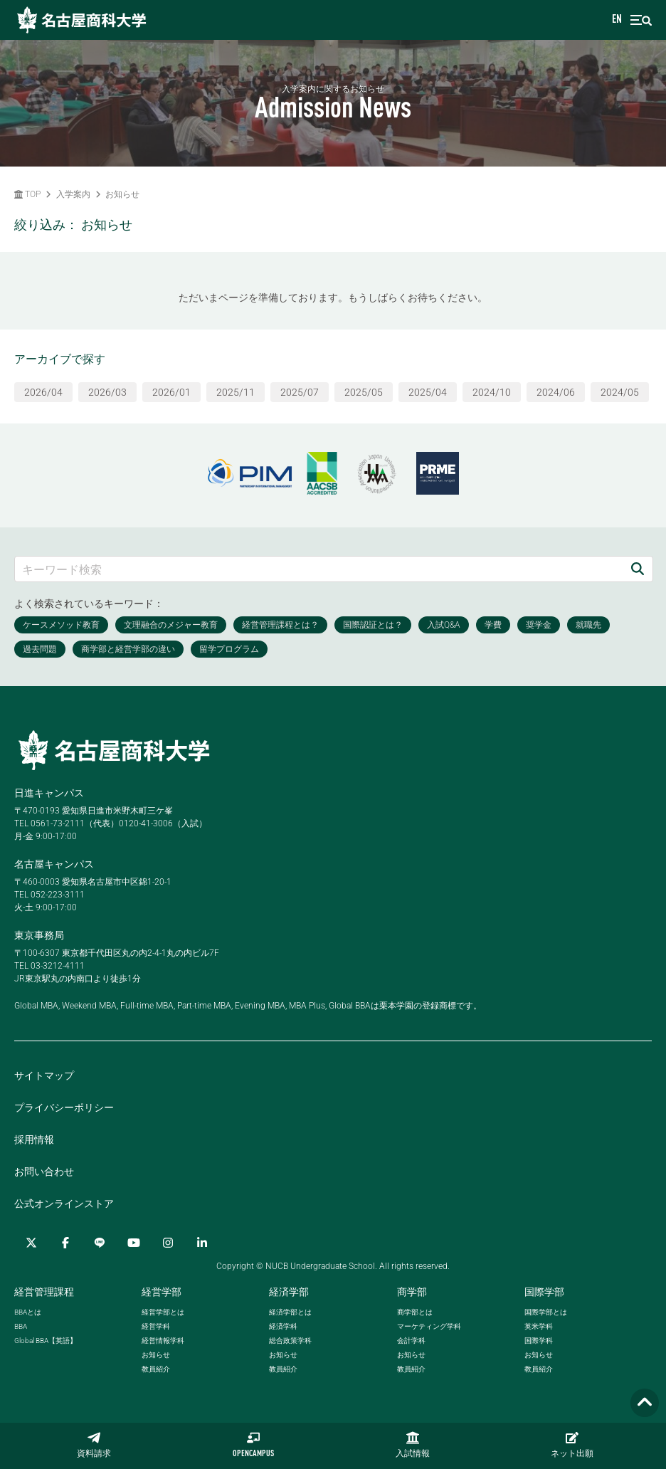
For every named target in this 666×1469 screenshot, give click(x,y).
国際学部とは (545, 1312)
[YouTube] (134, 1243)
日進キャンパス (49, 793)
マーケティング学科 (429, 1326)
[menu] (641, 20)
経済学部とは (290, 1312)
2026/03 (107, 392)
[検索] (637, 569)
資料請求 (94, 1444)
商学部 (412, 1291)
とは (27, 1312)
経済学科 (283, 1326)
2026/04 (43, 392)
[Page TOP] (644, 1403)
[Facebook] (65, 1243)
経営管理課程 (44, 1291)
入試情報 (413, 1444)
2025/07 (299, 392)
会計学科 (411, 1340)
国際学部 (544, 1291)
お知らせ (122, 194)
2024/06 (555, 392)
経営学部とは (163, 1312)
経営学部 (161, 1291)
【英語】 (45, 1340)
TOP (27, 194)
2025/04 (427, 392)
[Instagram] (168, 1243)
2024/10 (491, 392)
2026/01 (171, 392)
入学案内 (73, 194)
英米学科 (538, 1326)
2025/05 (363, 392)
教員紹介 (156, 1369)
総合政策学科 (290, 1340)
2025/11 (235, 392)
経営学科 (156, 1326)
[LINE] (100, 1243)
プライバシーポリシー (64, 1107)
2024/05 (620, 392)
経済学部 (289, 1291)
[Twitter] (31, 1243)
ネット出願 (572, 1444)
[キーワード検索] (319, 569)
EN (617, 20)
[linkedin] (202, 1243)
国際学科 (538, 1340)
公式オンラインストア (64, 1203)
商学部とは (415, 1312)
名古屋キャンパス (54, 864)
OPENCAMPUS (253, 1444)
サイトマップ (44, 1075)
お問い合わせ (44, 1171)
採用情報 (34, 1139)
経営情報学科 (163, 1340)
